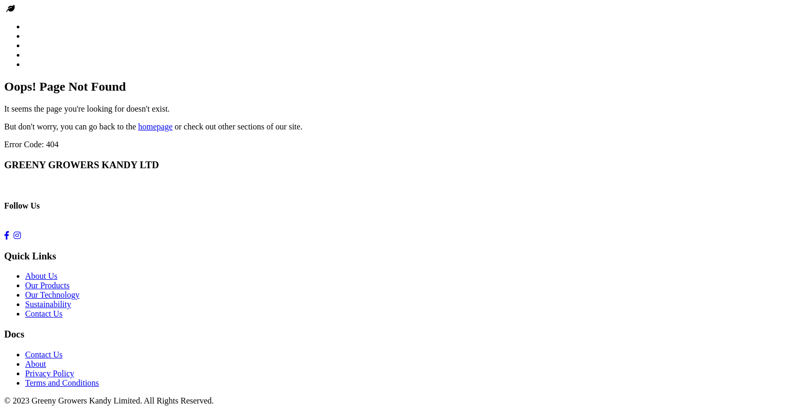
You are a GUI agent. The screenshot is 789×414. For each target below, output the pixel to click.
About (35, 363)
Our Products (47, 285)
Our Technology (52, 294)
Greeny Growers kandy (56, 8)
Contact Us (44, 313)
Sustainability (48, 304)
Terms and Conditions (62, 382)
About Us (41, 275)
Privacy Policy (49, 373)
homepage (155, 126)
